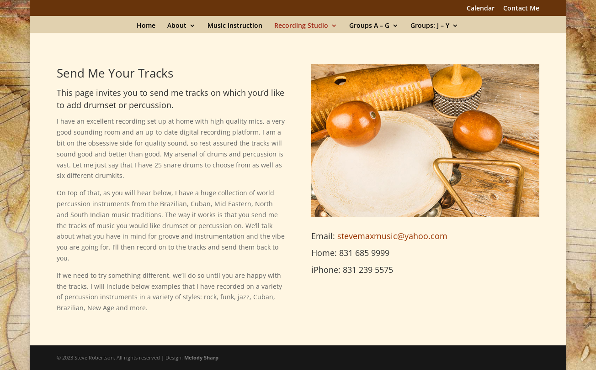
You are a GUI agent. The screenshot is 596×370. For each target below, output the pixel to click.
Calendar (481, 8)
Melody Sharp (201, 357)
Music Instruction (235, 26)
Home (146, 26)
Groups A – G (369, 26)
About (176, 26)
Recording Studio (301, 26)
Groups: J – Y (429, 26)
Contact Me (521, 8)
